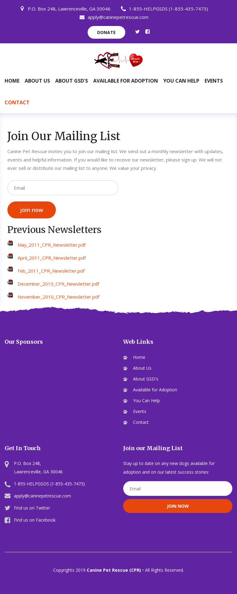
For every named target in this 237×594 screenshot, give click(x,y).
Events (214, 80)
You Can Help (181, 80)
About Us (37, 80)
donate (106, 32)
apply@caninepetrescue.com (114, 17)
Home (12, 80)
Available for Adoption (125, 80)
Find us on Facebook (35, 520)
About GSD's (71, 80)
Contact (17, 102)
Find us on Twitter (32, 508)
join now (31, 209)
